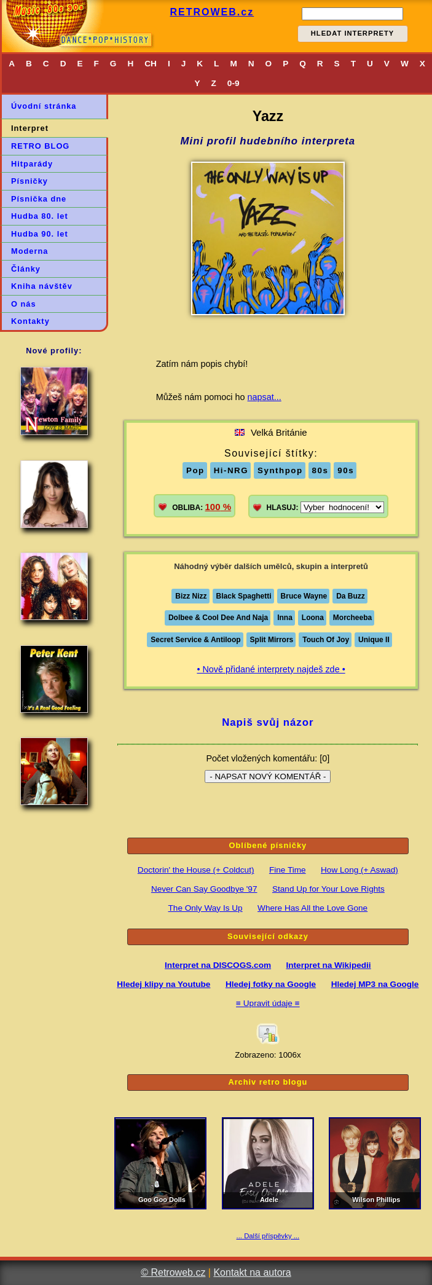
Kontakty (30, 321)
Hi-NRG (231, 470)
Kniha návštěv (42, 286)
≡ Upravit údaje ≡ (268, 1003)
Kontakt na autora (252, 1272)
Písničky (29, 181)
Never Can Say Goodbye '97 (204, 889)
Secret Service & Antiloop (195, 639)
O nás (23, 303)
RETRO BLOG (40, 146)
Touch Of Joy (325, 639)
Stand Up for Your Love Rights (328, 889)
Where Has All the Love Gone (312, 908)
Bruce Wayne (304, 596)
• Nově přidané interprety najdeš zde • (271, 669)
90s (345, 470)
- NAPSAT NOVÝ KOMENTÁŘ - (268, 776)
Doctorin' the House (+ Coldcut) (196, 869)
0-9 (233, 83)
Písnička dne (38, 198)
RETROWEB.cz (212, 12)
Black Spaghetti (244, 596)
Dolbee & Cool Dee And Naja (218, 617)
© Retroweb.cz (173, 1272)
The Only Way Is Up (205, 908)
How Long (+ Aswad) (359, 869)
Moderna (29, 251)
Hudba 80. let (39, 216)
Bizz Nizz (190, 596)
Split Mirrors (272, 639)
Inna (285, 617)
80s (320, 470)
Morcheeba (352, 617)
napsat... (264, 397)
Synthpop (279, 470)
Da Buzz (350, 596)
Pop (195, 470)
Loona (313, 617)
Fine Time (287, 869)
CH (150, 63)
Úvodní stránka (43, 106)
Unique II (374, 639)
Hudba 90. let (39, 233)
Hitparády (32, 163)
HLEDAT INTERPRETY (353, 33)
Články (26, 268)
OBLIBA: (201, 506)
